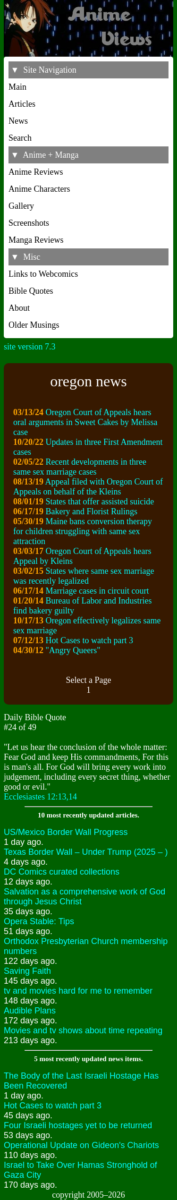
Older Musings (33, 325)
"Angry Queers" (73, 650)
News (18, 121)
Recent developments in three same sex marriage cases (79, 467)
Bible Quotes (30, 291)
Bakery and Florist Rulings (92, 511)
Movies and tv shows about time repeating (83, 1030)
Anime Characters (39, 189)
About (19, 308)
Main (17, 87)
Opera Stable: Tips (39, 921)
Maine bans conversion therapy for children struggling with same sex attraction (82, 531)
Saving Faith (27, 971)
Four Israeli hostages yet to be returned (78, 1125)
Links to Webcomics (43, 274)
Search (20, 138)
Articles (21, 104)
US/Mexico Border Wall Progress (65, 832)
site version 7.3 (30, 346)
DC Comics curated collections (61, 872)
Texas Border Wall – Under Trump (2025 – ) (86, 852)
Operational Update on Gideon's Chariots (81, 1145)
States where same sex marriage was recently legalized (83, 576)
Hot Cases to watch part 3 (89, 640)
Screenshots (28, 223)
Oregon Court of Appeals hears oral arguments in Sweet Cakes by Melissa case (85, 422)
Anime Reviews (35, 172)
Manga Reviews (35, 240)
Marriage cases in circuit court (97, 591)
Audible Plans (30, 1010)
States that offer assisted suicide (100, 501)
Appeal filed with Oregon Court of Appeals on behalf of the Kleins (88, 486)
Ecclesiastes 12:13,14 (40, 796)
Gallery (21, 206)
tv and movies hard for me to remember (78, 991)
